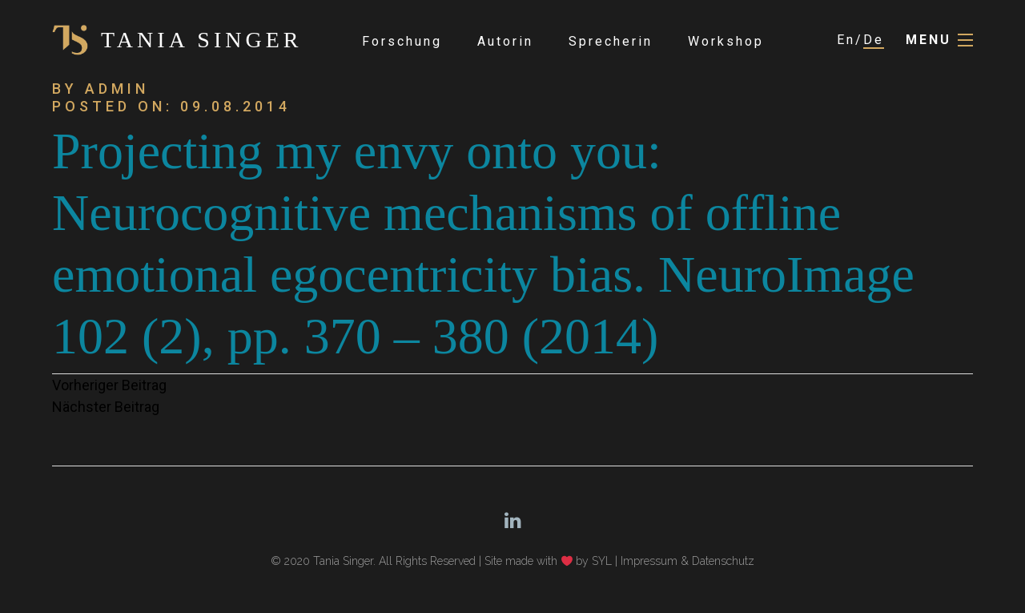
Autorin (505, 41)
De (873, 39)
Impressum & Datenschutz (687, 561)
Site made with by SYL (548, 561)
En (846, 39)
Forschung (402, 41)
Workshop (726, 41)
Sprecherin (611, 41)
